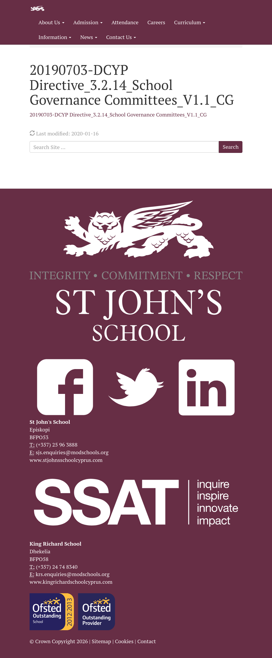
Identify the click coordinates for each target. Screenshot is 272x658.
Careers (156, 22)
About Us (51, 22)
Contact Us (121, 37)
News (88, 37)
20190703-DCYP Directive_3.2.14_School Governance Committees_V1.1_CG (118, 114)
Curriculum (189, 22)
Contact (146, 641)
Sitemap (101, 641)
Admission (88, 22)
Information (54, 37)
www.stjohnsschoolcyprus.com (66, 459)
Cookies (124, 641)
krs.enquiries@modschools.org (72, 574)
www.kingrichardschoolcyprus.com (71, 581)
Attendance (124, 22)
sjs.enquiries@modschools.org (72, 452)
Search (231, 146)
